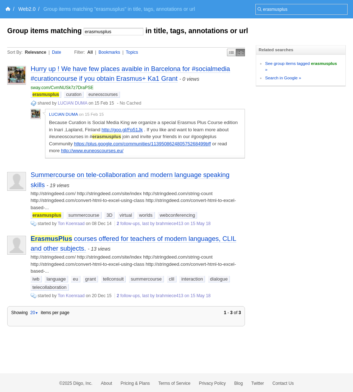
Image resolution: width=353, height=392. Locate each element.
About (106, 383)
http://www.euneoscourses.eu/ (92, 150)
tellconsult (113, 279)
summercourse (83, 215)
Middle (240, 52)
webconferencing (177, 215)
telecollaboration (49, 287)
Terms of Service (174, 383)
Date (56, 52)
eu (75, 279)
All (90, 52)
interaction (192, 279)
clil (171, 279)
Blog (238, 383)
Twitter (257, 383)
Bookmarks (109, 52)
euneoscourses (102, 94)
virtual (126, 215)
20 (34, 312)
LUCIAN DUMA (72, 103)
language (56, 279)
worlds (146, 215)
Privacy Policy (212, 383)
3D (109, 215)
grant (90, 279)
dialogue (219, 279)
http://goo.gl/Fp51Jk (122, 129)
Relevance (35, 52)
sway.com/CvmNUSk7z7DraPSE (62, 87)
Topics (132, 52)
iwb (36, 279)
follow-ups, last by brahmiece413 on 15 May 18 (164, 223)
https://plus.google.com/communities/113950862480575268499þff (142, 143)
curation (73, 94)
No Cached (130, 103)
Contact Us (283, 383)
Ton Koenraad (71, 223)
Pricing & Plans (135, 383)
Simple (231, 52)
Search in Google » (283, 77)
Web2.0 (27, 9)
